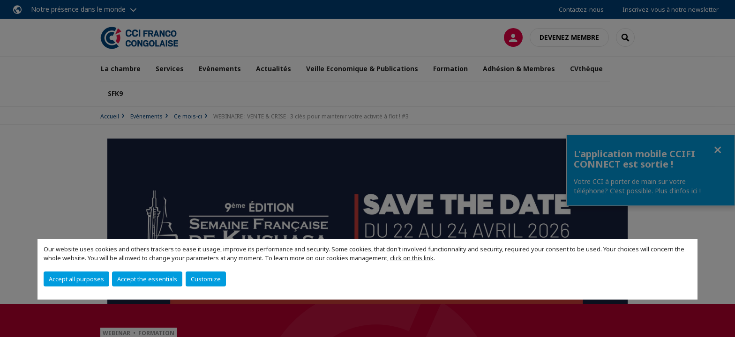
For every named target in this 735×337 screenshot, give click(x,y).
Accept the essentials (147, 279)
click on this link (412, 258)
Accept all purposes (76, 279)
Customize (206, 279)
